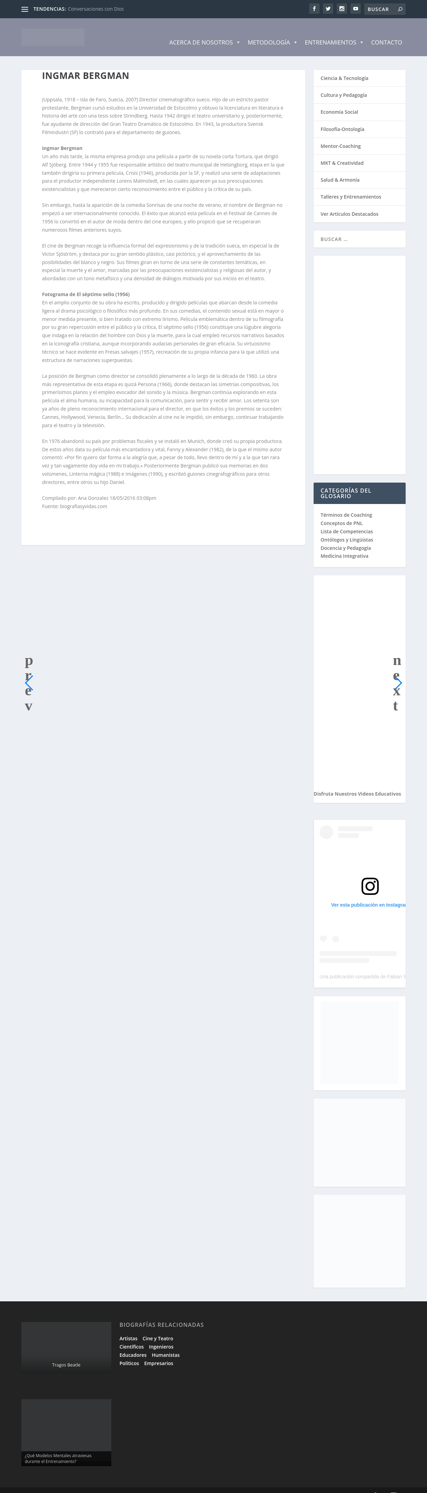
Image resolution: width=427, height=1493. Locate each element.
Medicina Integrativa (344, 545)
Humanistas (166, 1344)
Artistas (129, 1328)
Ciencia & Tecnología (344, 67)
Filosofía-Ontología (342, 118)
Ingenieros (161, 1336)
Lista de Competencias (347, 521)
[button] (29, 672)
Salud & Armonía (340, 169)
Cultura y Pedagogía (344, 84)
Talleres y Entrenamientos (351, 186)
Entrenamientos (334, 32)
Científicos (132, 1336)
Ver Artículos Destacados (349, 203)
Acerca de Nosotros (205, 32)
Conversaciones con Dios (96, 9)
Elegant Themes (70, 1485)
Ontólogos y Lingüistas (347, 529)
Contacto (386, 32)
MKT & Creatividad (342, 152)
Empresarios (158, 1353)
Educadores (133, 1344)
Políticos (129, 1353)
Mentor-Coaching (340, 135)
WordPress (144, 1485)
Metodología (273, 32)
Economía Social (339, 101)
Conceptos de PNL (342, 513)
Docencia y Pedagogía (346, 537)
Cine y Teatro (158, 1328)
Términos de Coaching (346, 504)
